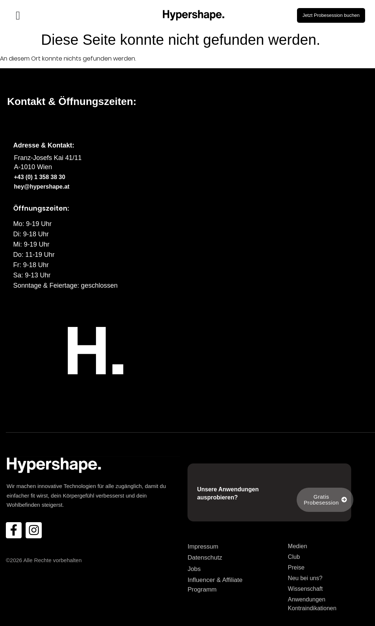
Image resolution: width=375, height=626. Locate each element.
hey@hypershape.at (42, 186)
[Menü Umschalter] (18, 15)
